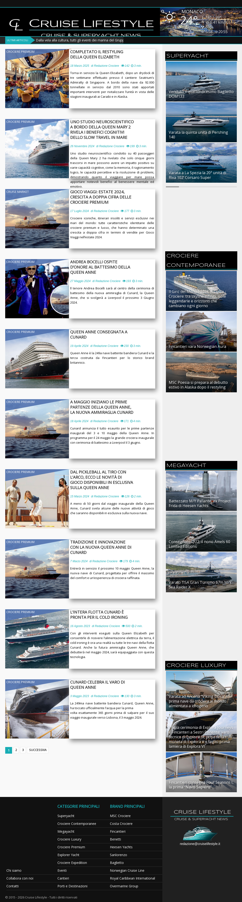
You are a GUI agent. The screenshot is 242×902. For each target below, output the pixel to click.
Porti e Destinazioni (72, 886)
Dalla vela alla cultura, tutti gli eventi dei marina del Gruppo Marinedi (88, 40)
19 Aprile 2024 (79, 346)
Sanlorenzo (118, 855)
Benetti (115, 839)
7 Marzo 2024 (78, 561)
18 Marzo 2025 (79, 65)
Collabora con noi (19, 878)
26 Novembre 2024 (82, 146)
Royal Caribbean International (132, 878)
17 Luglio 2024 (79, 211)
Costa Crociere (121, 823)
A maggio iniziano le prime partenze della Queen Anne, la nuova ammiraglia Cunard (105, 407)
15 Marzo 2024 (79, 496)
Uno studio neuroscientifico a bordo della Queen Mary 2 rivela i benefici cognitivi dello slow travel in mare (106, 129)
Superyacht (65, 816)
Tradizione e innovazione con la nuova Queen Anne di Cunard (104, 547)
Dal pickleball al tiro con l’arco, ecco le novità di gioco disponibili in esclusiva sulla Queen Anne (105, 479)
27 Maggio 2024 (80, 276)
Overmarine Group (124, 886)
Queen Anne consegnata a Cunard (100, 334)
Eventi (62, 870)
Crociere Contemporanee (76, 823)
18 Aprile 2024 (79, 421)
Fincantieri (117, 831)
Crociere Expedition (72, 862)
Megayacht (65, 831)
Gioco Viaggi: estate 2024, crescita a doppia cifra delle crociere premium (103, 197)
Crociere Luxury (69, 839)
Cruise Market (17, 192)
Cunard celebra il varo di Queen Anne (99, 685)
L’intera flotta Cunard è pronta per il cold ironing (101, 615)
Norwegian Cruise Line (127, 870)
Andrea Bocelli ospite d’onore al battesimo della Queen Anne (106, 264)
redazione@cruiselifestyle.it (200, 844)
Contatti (12, 886)
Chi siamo (14, 870)
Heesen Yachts (121, 847)
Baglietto (117, 862)
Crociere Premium (20, 51)
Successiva (41, 750)
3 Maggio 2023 (79, 696)
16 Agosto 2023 (80, 626)
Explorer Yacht (68, 855)
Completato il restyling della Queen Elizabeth (105, 54)
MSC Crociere (120, 816)
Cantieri (63, 878)
